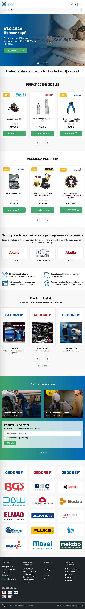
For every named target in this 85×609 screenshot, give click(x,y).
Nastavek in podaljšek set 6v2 (43, 120)
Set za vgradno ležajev (14, 193)
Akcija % (26, 583)
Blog (45, 572)
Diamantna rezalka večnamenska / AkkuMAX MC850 (71, 196)
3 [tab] (44, 63)
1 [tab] (38, 63)
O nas (46, 567)
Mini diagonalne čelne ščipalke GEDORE (71, 120)
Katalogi (47, 570)
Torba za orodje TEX (14, 119)
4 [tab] (47, 63)
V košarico (14, 133)
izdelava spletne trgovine (65, 606)
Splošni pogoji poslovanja (70, 573)
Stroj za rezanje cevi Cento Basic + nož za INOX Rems (42, 194)
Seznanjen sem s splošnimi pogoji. (18, 438)
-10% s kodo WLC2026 (15, 51)
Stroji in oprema (28, 574)
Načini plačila (70, 578)
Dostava (68, 581)
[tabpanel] (42, 40)
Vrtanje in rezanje (29, 572)
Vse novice (42, 452)
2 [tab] (41, 63)
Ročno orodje (28, 569)
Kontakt (47, 578)
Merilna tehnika (28, 580)
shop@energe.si (10, 579)
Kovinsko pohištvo (30, 577)
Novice (46, 575)
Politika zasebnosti (72, 569)
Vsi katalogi (42, 366)
